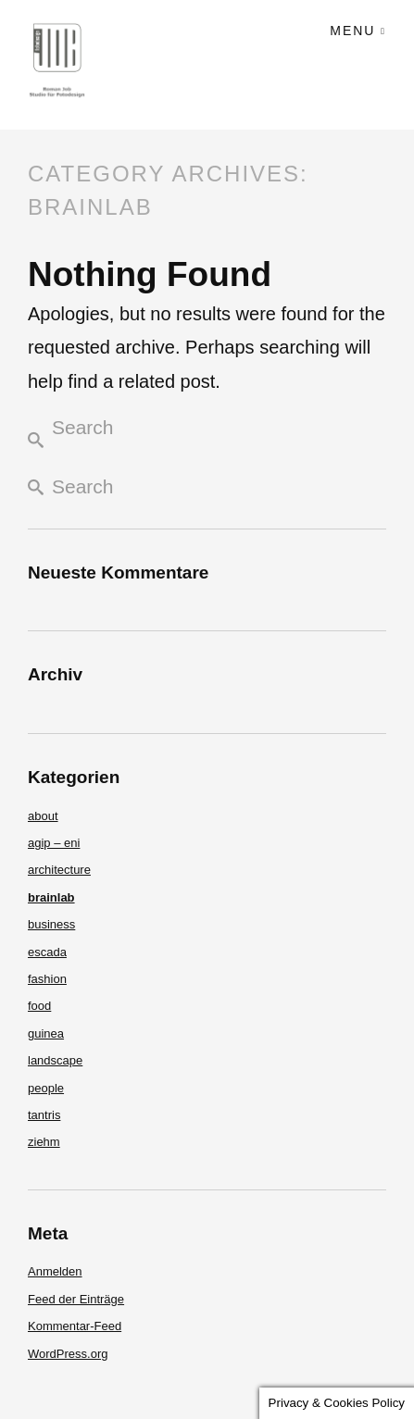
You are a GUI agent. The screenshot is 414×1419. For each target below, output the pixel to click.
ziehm (44, 1142)
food (39, 1006)
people (46, 1088)
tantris (44, 1115)
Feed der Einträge (76, 1299)
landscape (55, 1060)
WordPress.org (67, 1354)
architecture (59, 870)
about (43, 816)
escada (47, 952)
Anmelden (55, 1271)
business (51, 924)
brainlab (51, 897)
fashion (47, 979)
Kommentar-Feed (74, 1326)
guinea (46, 1033)
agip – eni (54, 843)
